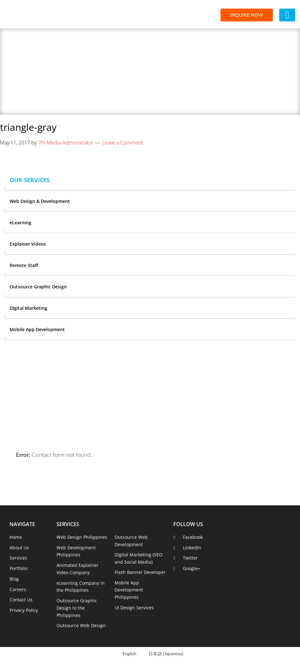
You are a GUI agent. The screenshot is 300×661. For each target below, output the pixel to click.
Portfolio (18, 568)
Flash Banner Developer (140, 572)
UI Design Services (134, 608)
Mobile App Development (37, 329)
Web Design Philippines (81, 537)
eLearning (20, 222)
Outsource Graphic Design (38, 287)
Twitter (190, 558)
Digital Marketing (28, 308)
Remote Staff (24, 265)
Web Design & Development (40, 201)
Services (18, 558)
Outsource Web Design (81, 625)
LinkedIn (192, 548)
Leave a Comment (122, 142)
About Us (19, 548)
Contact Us (21, 600)
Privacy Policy (24, 610)
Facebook (193, 537)
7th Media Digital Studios (40, 14)
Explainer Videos (28, 244)
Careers (18, 589)
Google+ (191, 568)
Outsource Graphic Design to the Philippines (76, 608)
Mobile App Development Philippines (129, 590)
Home (16, 537)
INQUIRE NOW (246, 15)
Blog (14, 579)
